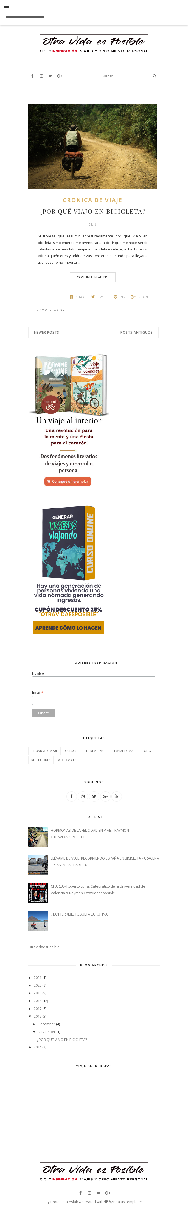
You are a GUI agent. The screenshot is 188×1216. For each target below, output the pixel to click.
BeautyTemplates (128, 1201)
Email (37, 693)
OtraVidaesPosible (44, 946)
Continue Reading (92, 277)
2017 (37, 1008)
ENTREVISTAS (94, 751)
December (46, 1023)
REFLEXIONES (40, 760)
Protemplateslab (64, 1201)
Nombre (38, 673)
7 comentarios (50, 310)
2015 (37, 1016)
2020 (37, 985)
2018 (37, 1000)
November (46, 1031)
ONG (147, 751)
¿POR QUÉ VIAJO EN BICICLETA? (92, 211)
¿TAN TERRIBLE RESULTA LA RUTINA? (80, 914)
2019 (37, 992)
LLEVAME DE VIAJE (123, 751)
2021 (37, 977)
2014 (37, 1047)
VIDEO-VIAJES (67, 760)
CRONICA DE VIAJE (92, 200)
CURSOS (71, 751)
